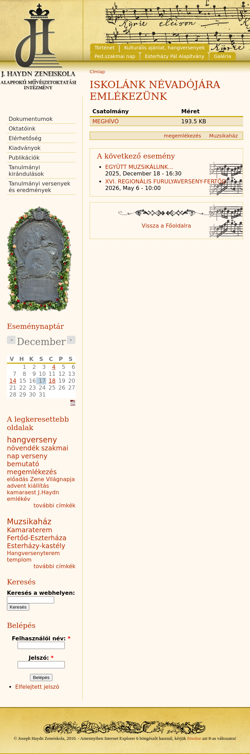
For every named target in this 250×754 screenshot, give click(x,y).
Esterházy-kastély (36, 546)
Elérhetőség (25, 138)
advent (16, 486)
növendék (23, 448)
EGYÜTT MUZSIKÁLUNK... (139, 167)
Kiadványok (25, 148)
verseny (34, 456)
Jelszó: (41, 658)
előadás (17, 479)
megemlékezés (182, 136)
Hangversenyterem (33, 553)
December (41, 341)
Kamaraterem (29, 530)
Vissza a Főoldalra (166, 225)
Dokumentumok (31, 119)
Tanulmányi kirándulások (26, 170)
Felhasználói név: (41, 638)
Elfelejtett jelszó (37, 687)
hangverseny (32, 439)
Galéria (222, 56)
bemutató (23, 464)
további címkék (54, 505)
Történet (104, 47)
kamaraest (21, 492)
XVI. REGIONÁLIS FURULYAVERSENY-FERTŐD (165, 181)
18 (52, 381)
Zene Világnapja (52, 479)
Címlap (97, 71)
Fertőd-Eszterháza (37, 538)
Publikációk (24, 157)
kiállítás (38, 486)
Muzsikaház (223, 136)
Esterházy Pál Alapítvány (174, 56)
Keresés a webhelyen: (41, 593)
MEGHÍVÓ (105, 121)
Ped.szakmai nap (114, 56)
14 (12, 381)
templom (19, 559)
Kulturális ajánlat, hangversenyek (164, 47)
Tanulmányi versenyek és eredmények (39, 186)
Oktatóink (22, 128)
